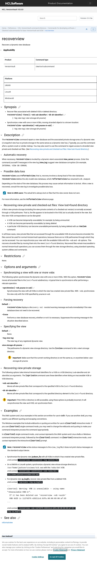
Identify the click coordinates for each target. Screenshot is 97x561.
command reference (32, 28)
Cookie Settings (38, 558)
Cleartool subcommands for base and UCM (22, 31)
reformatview (7, 523)
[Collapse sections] (87, 29)
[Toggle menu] (92, 9)
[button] (1, 50)
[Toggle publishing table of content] (93, 29)
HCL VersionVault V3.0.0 (12, 9)
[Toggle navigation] (90, 3)
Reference (12, 28)
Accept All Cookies (57, 558)
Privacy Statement (78, 551)
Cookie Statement (60, 551)
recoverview (49, 31)
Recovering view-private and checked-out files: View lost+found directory (59, 149)
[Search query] (57, 18)
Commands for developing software (61, 28)
